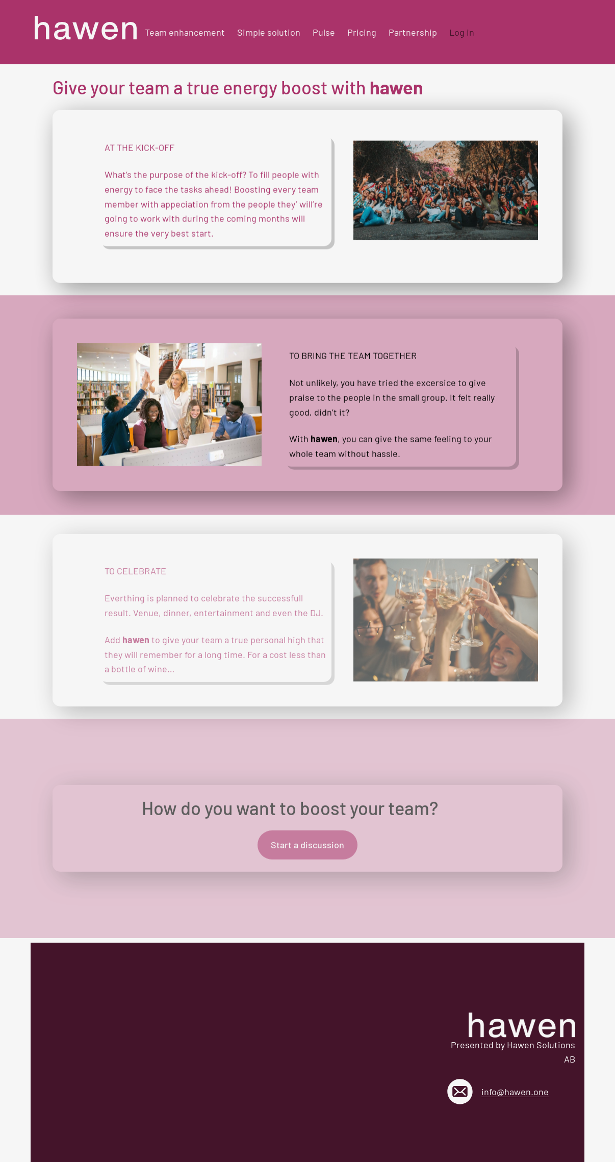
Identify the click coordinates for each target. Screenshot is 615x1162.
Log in (461, 32)
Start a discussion (307, 848)
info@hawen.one (515, 1091)
